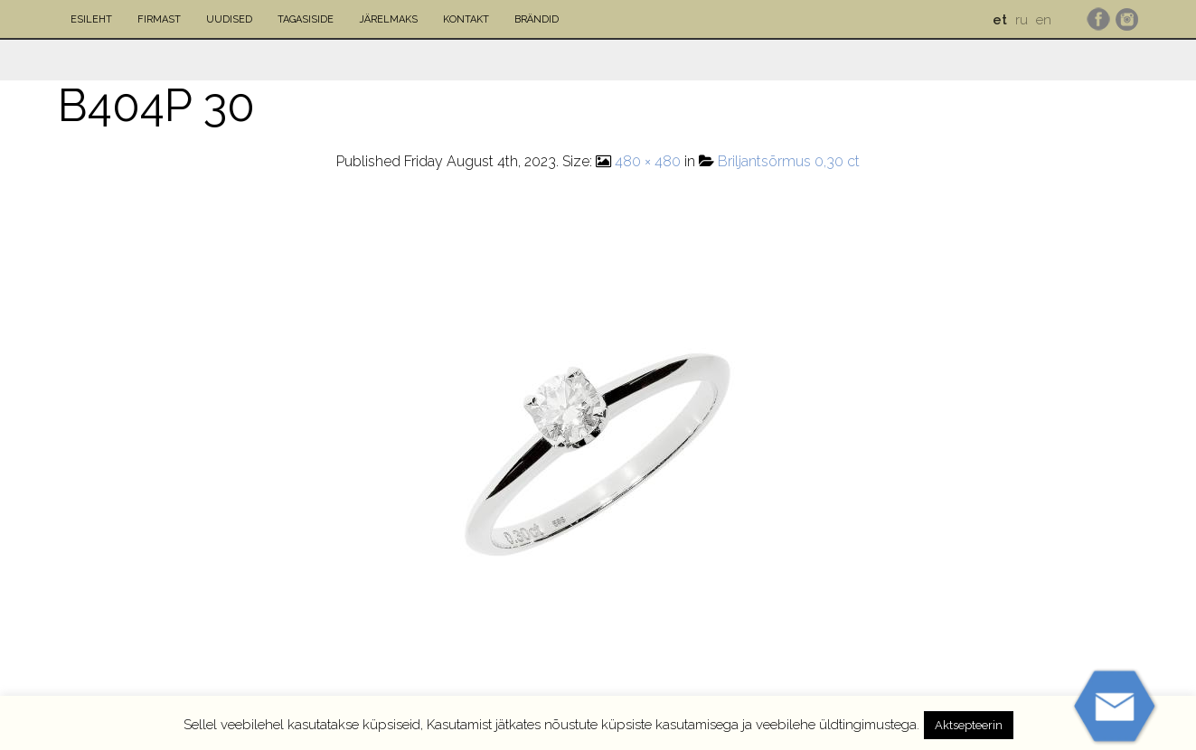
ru (1021, 20)
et (1000, 20)
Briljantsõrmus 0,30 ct (789, 161)
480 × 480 (648, 161)
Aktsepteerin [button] (969, 725)
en (1043, 20)
